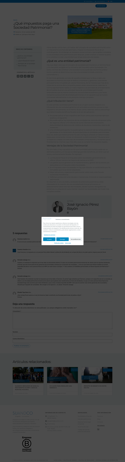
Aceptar (49, 239)
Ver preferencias (76, 239)
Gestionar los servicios (49, 235)
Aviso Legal (68, 243)
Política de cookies (59, 243)
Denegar (62, 239)
